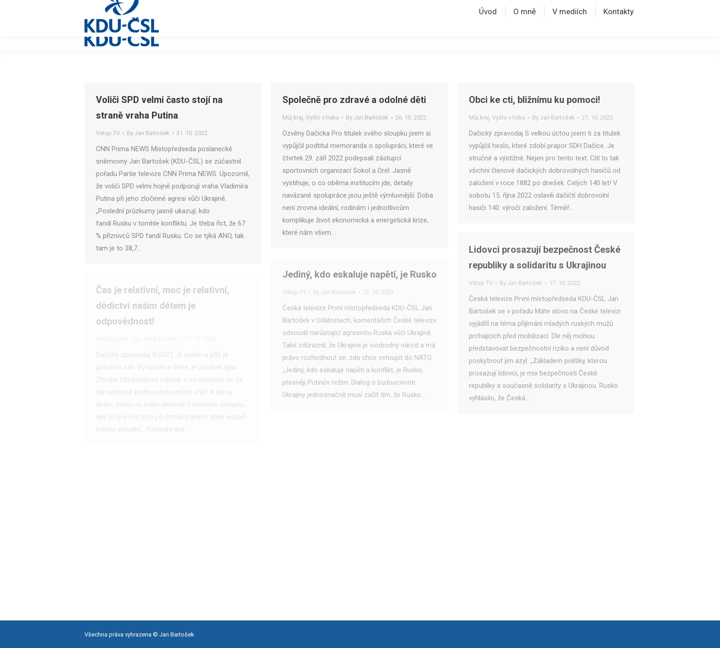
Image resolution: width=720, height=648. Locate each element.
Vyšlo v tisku (322, 117)
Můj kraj (292, 117)
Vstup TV (108, 133)
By (148, 133)
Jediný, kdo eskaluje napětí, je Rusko (359, 274)
